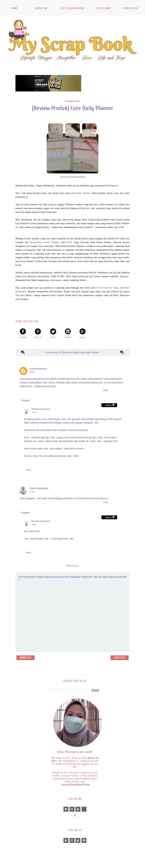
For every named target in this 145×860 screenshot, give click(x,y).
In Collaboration (72, 8)
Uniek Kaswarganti (38, 488)
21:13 (34, 412)
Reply (105, 390)
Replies (26, 400)
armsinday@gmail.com (76, 784)
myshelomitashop (38, 368)
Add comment (72, 566)
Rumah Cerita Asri (40, 409)
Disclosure (103, 8)
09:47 (34, 524)
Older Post (119, 657)
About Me (41, 8)
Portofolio (130, 8)
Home (14, 8)
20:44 (32, 372)
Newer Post (25, 657)
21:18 (32, 492)
